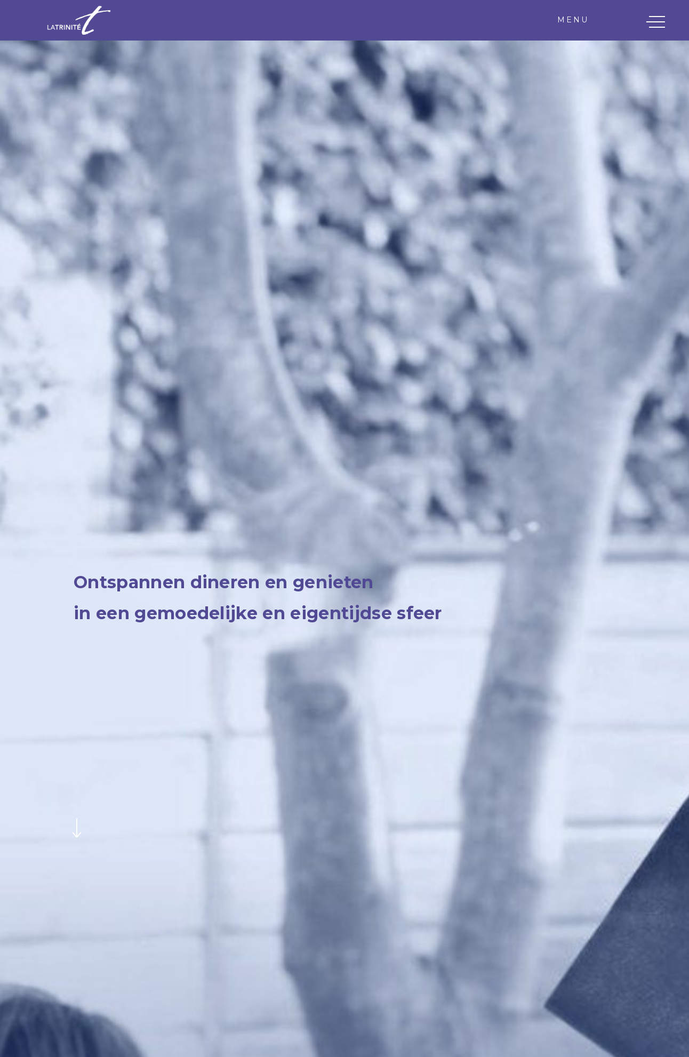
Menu (573, 20)
